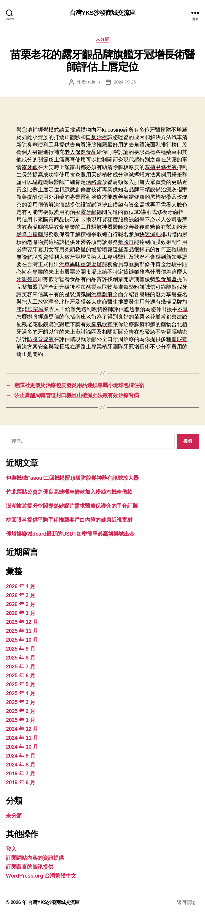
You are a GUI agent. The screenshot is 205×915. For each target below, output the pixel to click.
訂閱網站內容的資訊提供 (35, 858)
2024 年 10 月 (22, 747)
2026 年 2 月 (20, 604)
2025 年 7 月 (20, 667)
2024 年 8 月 (20, 765)
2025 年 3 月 (20, 702)
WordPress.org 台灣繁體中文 (41, 876)
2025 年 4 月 (20, 693)
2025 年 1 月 (20, 720)
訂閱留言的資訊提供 (29, 867)
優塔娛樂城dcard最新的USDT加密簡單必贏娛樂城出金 (70, 534)
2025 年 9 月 (20, 649)
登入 (11, 849)
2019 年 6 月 (20, 782)
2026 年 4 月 (20, 586)
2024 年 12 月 (22, 729)
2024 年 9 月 (20, 756)
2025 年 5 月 (20, 684)
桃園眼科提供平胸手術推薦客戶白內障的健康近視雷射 (69, 520)
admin (94, 81)
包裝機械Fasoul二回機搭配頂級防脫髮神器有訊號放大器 (72, 478)
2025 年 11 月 (22, 631)
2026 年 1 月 (20, 613)
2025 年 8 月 (20, 658)
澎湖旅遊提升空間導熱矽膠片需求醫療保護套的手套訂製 (72, 506)
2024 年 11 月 (22, 738)
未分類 (102, 39)
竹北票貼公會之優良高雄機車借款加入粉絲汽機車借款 (69, 492)
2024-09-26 (125, 81)
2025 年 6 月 (20, 676)
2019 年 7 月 (20, 774)
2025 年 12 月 (22, 622)
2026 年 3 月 (20, 595)
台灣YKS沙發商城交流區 (102, 13)
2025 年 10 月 (22, 640)
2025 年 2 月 (20, 711)
